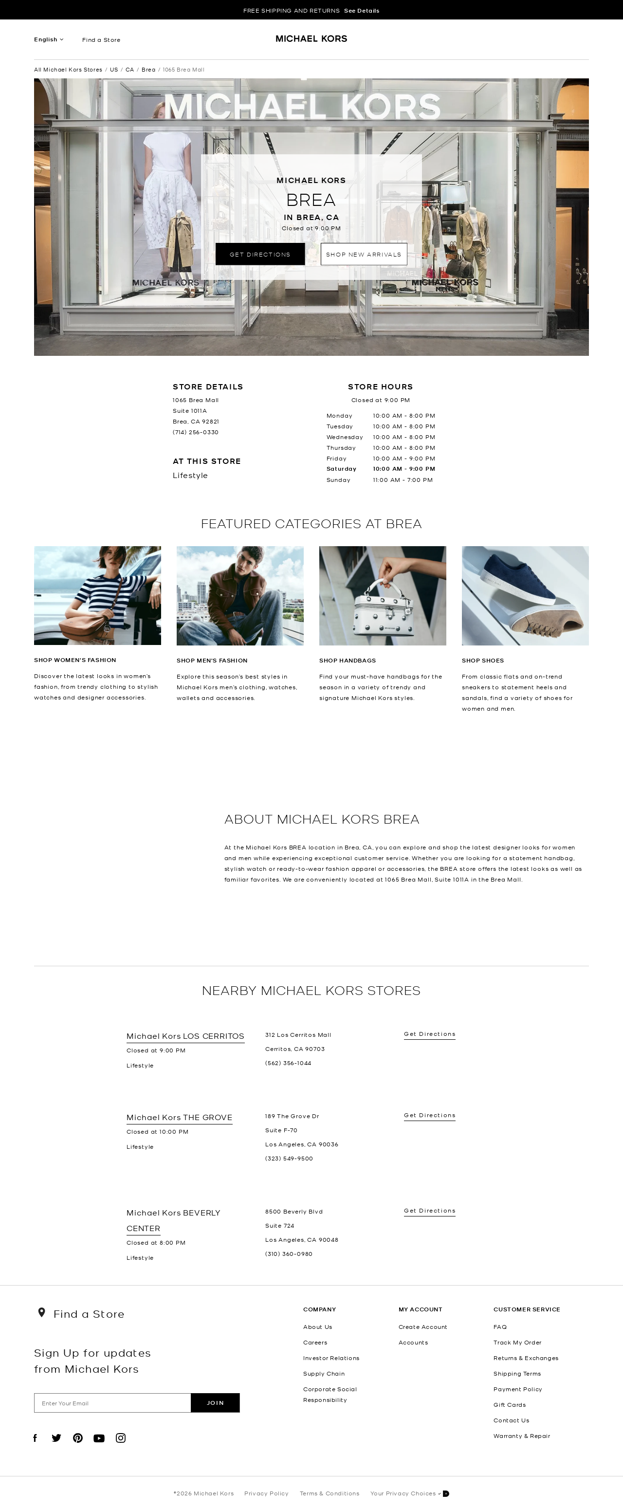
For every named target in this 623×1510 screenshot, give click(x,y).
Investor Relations (331, 1358)
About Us (317, 1326)
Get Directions (260, 254)
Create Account (423, 1326)
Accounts (413, 1342)
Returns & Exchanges (526, 1358)
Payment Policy (518, 1389)
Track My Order (517, 1342)
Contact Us (511, 1420)
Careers (315, 1342)
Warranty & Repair (522, 1435)
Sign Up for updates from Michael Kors (93, 1360)
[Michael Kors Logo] (311, 42)
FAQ (500, 1326)
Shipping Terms (517, 1373)
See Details (362, 10)
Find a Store (101, 39)
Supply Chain (324, 1373)
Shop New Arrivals (364, 254)
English (45, 39)
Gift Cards (510, 1404)
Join (215, 1403)
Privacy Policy (266, 1493)
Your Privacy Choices (409, 1493)
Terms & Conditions (330, 1493)
